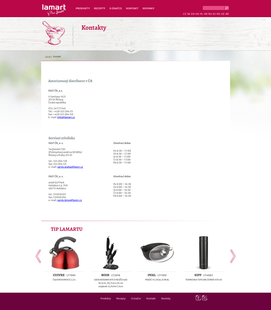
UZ (222, 14)
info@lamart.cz (66, 117)
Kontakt (132, 8)
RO (218, 14)
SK (188, 14)
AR (227, 14)
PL (201, 14)
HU (197, 14)
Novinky (148, 8)
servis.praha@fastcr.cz (70, 166)
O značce (115, 8)
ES (214, 14)
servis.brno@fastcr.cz (69, 200)
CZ (184, 14)
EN (193, 14)
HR (205, 14)
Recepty (99, 8)
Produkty (83, 8)
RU (210, 14)
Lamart (54, 10)
